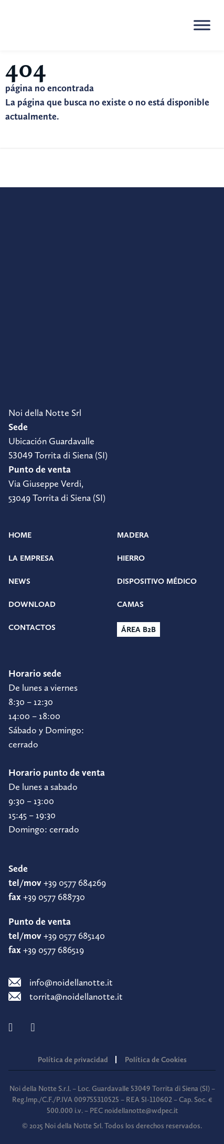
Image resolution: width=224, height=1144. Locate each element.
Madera (133, 535)
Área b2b (138, 629)
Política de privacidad (73, 1059)
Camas (130, 604)
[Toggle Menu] (202, 25)
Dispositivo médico (157, 581)
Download (32, 604)
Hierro (131, 558)
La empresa (31, 558)
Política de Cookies (156, 1059)
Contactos (32, 627)
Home (19, 535)
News (19, 581)
